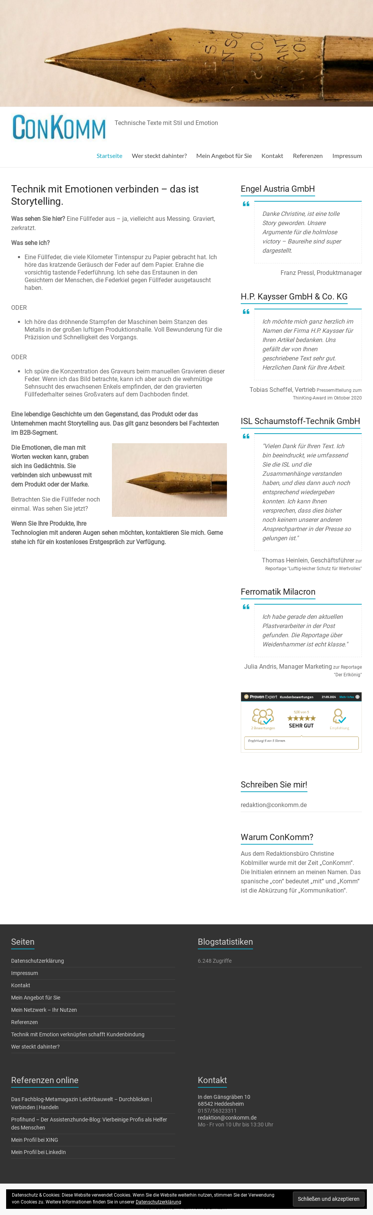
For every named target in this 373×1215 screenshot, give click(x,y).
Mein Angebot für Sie (224, 155)
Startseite (109, 155)
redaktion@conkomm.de (227, 1118)
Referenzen (308, 155)
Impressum (347, 155)
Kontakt (272, 155)
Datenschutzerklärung (37, 961)
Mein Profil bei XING (34, 1140)
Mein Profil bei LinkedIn (38, 1152)
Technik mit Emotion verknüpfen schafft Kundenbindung (78, 1034)
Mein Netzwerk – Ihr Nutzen (44, 1010)
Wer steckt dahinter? (159, 155)
